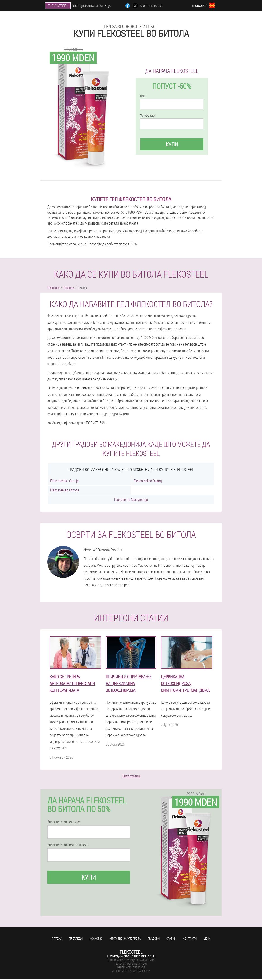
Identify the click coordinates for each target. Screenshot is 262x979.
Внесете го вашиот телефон (67, 845)
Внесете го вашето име (64, 822)
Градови (154, 938)
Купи (172, 144)
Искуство (96, 938)
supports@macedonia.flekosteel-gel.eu (131, 956)
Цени (206, 938)
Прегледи (76, 938)
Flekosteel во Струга (64, 490)
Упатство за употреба (125, 938)
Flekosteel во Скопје (64, 480)
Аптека (57, 938)
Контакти (190, 938)
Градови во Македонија (131, 499)
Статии (171, 938)
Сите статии (131, 776)
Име (142, 95)
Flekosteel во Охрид (148, 480)
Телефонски (147, 115)
